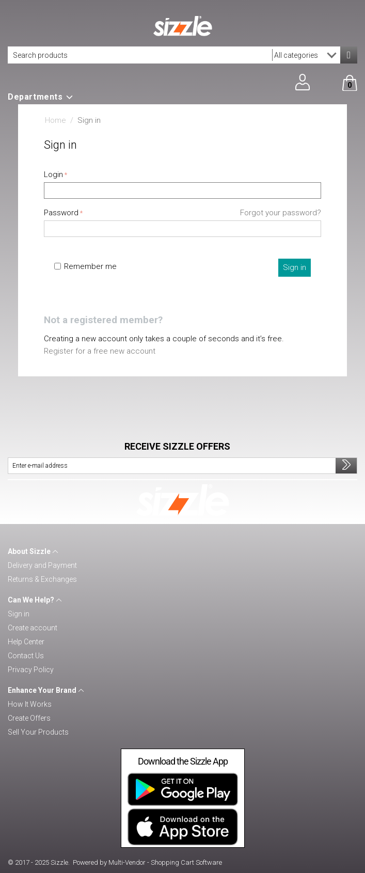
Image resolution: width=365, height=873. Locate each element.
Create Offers (29, 718)
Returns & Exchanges (42, 579)
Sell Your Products (38, 732)
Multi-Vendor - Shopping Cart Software (165, 862)
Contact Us (26, 656)
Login (53, 174)
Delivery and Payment (42, 565)
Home (55, 120)
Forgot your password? (280, 212)
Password (61, 212)
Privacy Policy (31, 669)
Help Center (26, 642)
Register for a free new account (99, 351)
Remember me (85, 266)
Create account (32, 628)
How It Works (30, 704)
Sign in (294, 267)
